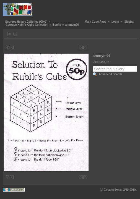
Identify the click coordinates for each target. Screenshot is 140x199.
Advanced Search (110, 74)
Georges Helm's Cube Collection (27, 24)
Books (57, 24)
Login (115, 21)
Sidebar (129, 21)
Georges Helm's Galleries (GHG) (26, 21)
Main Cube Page (95, 21)
